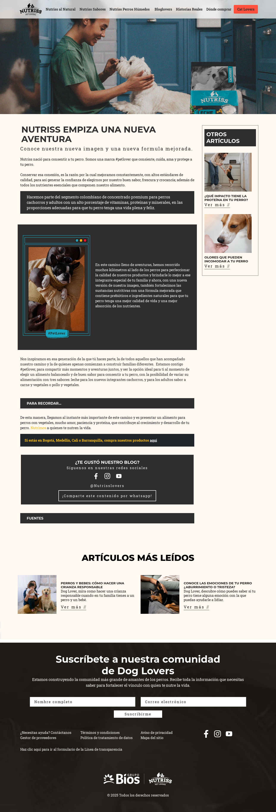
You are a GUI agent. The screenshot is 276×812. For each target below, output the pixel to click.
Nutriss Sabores (93, 9)
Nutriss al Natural (60, 9)
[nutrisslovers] (31, 9)
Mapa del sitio (152, 737)
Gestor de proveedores (38, 737)
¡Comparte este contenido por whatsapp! (107, 495)
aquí (153, 440)
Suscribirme (138, 714)
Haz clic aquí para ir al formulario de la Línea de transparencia (71, 749)
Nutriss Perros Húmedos (130, 9)
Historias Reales (189, 9)
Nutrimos (38, 427)
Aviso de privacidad (157, 732)
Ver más (217, 204)
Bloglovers (163, 9)
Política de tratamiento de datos (106, 737)
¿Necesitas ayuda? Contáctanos (45, 732)
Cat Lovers (245, 9)
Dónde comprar (218, 9)
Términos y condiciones (100, 732)
